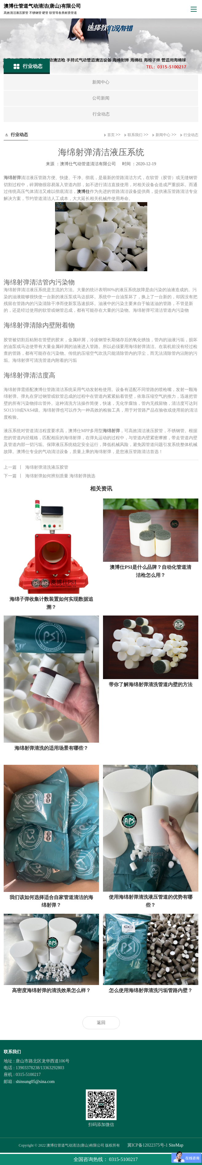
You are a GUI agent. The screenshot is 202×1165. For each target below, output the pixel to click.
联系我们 (135, 135)
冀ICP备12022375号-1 (147, 1145)
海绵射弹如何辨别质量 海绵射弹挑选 (49, 476)
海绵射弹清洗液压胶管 (36, 467)
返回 (101, 1022)
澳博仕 (83, 191)
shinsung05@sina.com (35, 1081)
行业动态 (191, 135)
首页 (111, 135)
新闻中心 (163, 135)
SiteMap (176, 1145)
